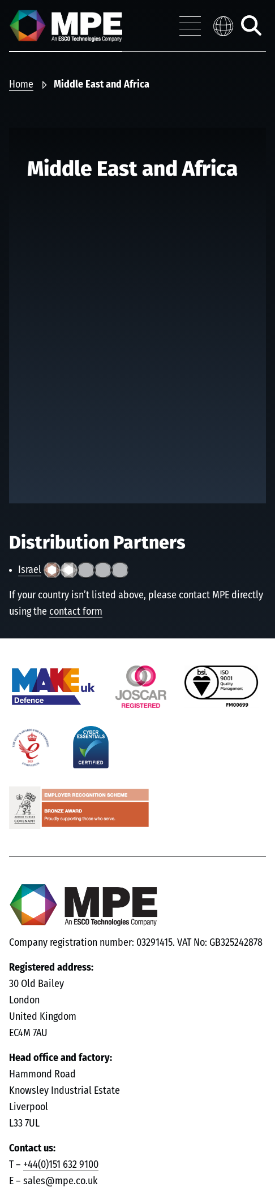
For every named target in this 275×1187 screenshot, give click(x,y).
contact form (75, 612)
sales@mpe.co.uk (60, 1181)
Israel (29, 570)
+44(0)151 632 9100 (60, 1165)
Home (21, 85)
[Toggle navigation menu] (190, 26)
